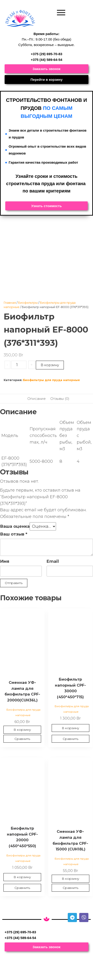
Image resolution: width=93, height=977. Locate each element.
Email (53, 561)
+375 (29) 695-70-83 (46, 54)
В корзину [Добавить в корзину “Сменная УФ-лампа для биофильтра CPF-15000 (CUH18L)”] (70, 879)
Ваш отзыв (13, 534)
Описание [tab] (36, 398)
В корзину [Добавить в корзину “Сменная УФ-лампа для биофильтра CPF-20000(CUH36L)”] (22, 730)
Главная (10, 302)
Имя (4, 561)
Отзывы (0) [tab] (59, 398)
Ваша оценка (15, 526)
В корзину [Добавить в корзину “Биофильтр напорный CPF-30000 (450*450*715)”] (70, 728)
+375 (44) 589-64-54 (46, 60)
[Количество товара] (18, 365)
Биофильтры (28, 302)
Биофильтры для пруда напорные (51, 380)
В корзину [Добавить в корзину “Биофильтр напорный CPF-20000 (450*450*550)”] (22, 877)
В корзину (50, 365)
